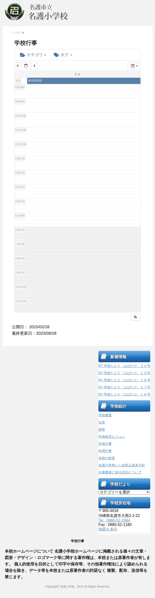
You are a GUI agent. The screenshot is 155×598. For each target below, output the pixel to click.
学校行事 (105, 444)
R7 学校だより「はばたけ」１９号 (124, 373)
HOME (16, 32)
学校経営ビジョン (111, 437)
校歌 (101, 429)
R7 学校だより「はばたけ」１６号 (124, 394)
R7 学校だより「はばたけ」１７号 (124, 387)
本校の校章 (106, 458)
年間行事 (105, 451)
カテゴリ (33, 55)
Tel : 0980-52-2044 (114, 520)
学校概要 (105, 415)
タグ (63, 55)
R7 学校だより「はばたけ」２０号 (124, 366)
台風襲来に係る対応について (120, 472)
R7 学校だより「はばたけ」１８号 (124, 380)
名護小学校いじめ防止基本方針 (121, 465)
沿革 (101, 422)
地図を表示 (107, 529)
